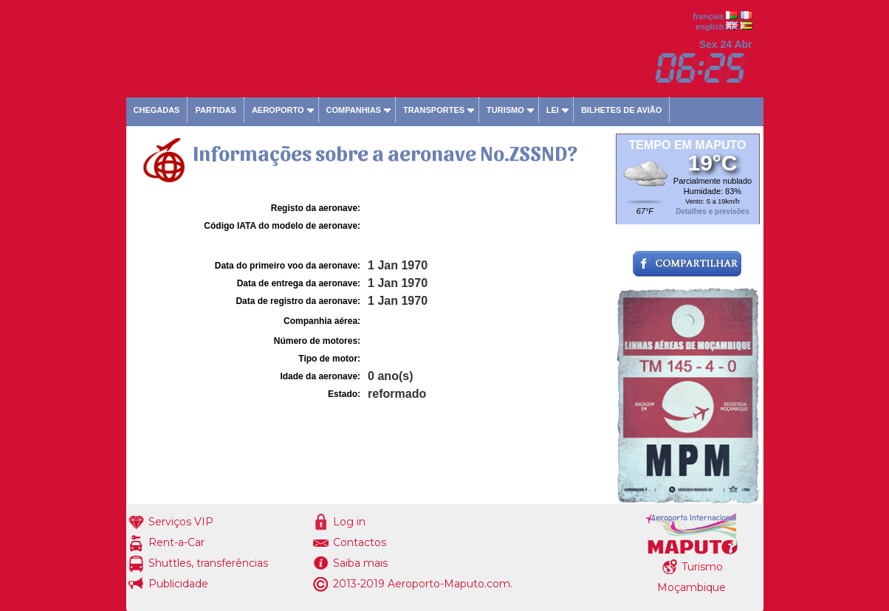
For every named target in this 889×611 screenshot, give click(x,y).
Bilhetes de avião (621, 110)
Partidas (215, 110)
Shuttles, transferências (208, 563)
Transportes (433, 110)
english (710, 26)
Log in (349, 521)
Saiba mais (360, 563)
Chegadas (157, 110)
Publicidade (178, 583)
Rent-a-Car (176, 542)
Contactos (359, 542)
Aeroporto (278, 110)
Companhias (353, 110)
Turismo (505, 110)
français (708, 16)
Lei (552, 110)
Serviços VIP (180, 521)
